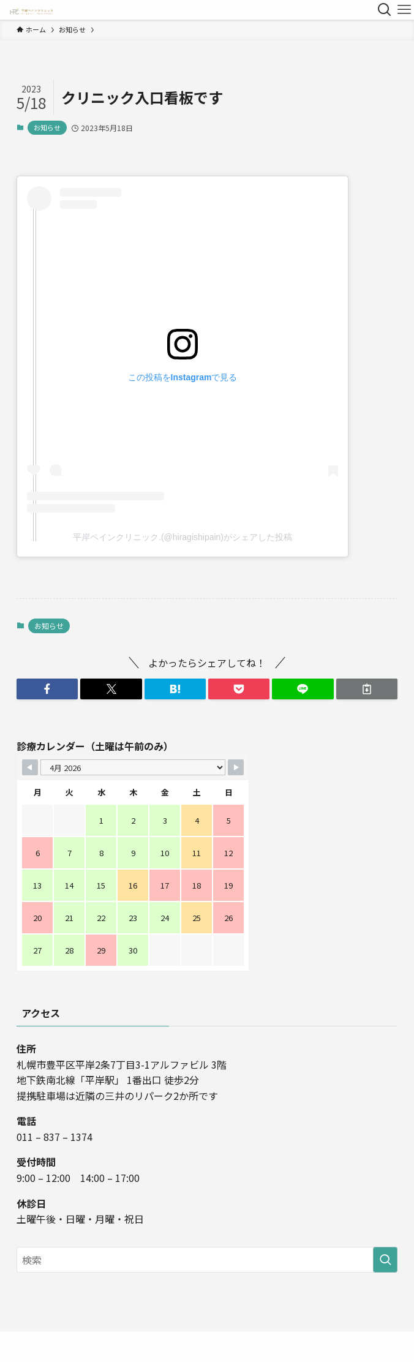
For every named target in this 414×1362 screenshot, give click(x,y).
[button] (47, 689)
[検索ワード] (207, 1260)
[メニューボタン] (404, 10)
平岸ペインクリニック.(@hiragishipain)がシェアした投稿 (182, 537)
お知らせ (47, 127)
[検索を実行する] (385, 1260)
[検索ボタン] (384, 10)
